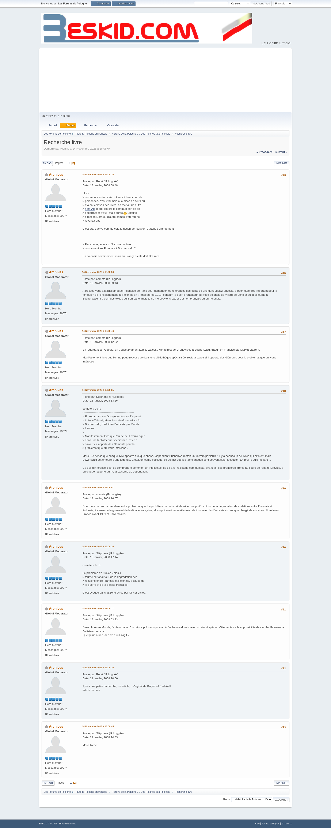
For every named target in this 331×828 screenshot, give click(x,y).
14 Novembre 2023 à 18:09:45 (98, 726)
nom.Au (90, 208)
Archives (56, 174)
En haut (48, 783)
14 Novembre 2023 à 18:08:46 (98, 331)
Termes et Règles (270, 823)
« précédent (264, 152)
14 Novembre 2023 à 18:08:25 (98, 174)
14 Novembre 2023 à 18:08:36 (98, 272)
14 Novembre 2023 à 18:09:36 (98, 667)
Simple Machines (67, 823)
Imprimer (282, 163)
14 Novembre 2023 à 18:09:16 (98, 546)
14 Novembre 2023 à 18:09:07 (98, 487)
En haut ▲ (286, 823)
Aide (257, 823)
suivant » (281, 152)
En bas (47, 163)
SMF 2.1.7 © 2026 (48, 823)
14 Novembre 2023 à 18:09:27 (98, 608)
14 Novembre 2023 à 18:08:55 (98, 390)
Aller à (226, 799)
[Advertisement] (165, 80)
